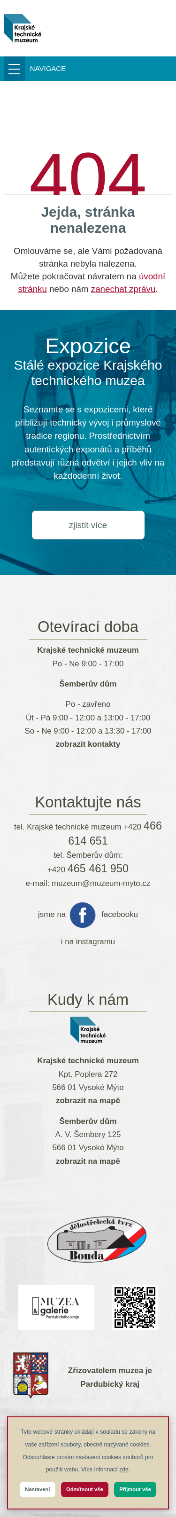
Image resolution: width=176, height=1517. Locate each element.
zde (124, 1469)
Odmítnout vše (84, 1489)
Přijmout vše (135, 1489)
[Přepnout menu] (40, 68)
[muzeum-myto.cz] (23, 28)
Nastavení (37, 1489)
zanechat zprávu (123, 289)
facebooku (119, 914)
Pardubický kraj (110, 1384)
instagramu (95, 941)
